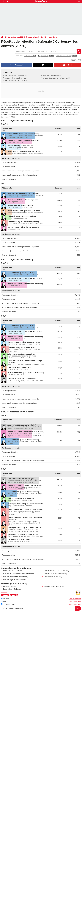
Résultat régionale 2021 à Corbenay (16, 75)
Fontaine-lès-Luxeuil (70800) (66, 56)
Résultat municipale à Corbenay (55, 574)
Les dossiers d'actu (8, 604)
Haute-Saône (53, 37)
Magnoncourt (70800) (46, 56)
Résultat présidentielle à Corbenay (15, 577)
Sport (4, 601)
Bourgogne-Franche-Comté (36, 37)
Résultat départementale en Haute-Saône (18, 574)
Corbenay (46, 78)
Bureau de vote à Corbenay (13, 571)
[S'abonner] (41, 608)
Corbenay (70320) (9, 586)
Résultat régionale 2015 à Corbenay (16, 78)
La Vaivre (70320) (30, 56)
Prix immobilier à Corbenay (54, 586)
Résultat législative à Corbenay (14, 580)
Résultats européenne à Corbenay (56, 571)
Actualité (5, 599)
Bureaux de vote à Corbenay (52, 75)
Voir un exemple (75, 599)
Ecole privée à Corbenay (12, 589)
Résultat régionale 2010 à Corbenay (16, 80)
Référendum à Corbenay (53, 577)
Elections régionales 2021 (14, 37)
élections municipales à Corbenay (67, 105)
